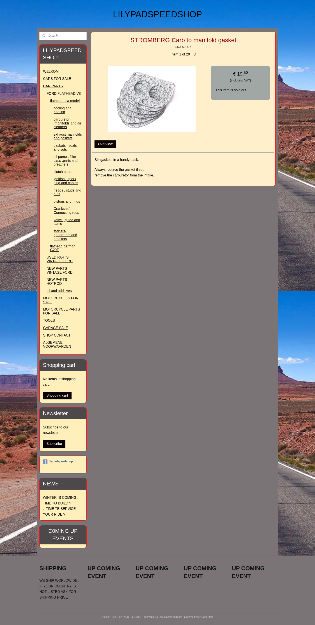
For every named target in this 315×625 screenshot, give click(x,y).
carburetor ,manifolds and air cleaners (67, 123)
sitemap (148, 617)
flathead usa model (65, 101)
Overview (105, 144)
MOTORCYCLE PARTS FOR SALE (61, 311)
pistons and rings (67, 201)
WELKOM (51, 71)
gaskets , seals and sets (65, 147)
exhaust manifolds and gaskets (68, 136)
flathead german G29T (62, 248)
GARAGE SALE (55, 328)
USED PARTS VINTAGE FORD (60, 259)
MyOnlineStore (205, 617)
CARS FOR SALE (57, 79)
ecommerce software (171, 617)
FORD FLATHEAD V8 (64, 93)
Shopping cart (57, 395)
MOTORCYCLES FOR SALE (61, 300)
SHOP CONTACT (57, 335)
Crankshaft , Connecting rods (66, 210)
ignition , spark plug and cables (66, 181)
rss (156, 617)
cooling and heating (63, 110)
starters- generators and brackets (65, 235)
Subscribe (54, 443)
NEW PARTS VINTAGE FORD (60, 270)
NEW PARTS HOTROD (57, 281)
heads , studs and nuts (67, 192)
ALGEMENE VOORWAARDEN (57, 344)
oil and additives (59, 291)
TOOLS (49, 320)
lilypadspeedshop (58, 461)
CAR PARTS (53, 86)
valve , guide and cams (67, 222)
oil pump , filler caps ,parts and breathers (65, 160)
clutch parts (63, 172)
